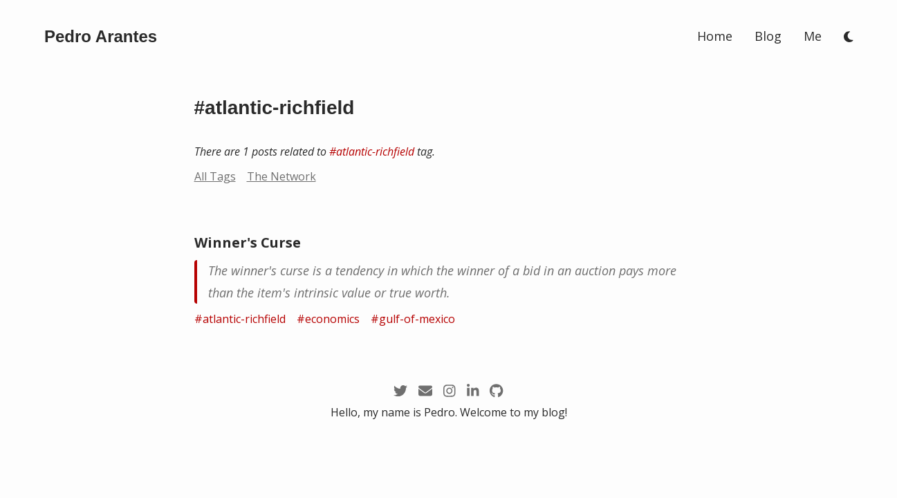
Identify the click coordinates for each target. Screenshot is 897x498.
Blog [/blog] (768, 36)
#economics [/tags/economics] (328, 318)
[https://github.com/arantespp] (496, 390)
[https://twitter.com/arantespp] (400, 390)
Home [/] (714, 36)
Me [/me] (813, 36)
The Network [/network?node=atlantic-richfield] (281, 176)
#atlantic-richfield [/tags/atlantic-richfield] (371, 151)
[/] (100, 36)
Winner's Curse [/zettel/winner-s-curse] (247, 242)
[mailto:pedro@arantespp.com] (425, 390)
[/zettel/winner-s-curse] (448, 282)
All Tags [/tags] (215, 176)
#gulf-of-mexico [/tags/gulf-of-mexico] (413, 318)
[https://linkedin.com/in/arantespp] (473, 390)
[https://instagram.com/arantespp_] (449, 390)
